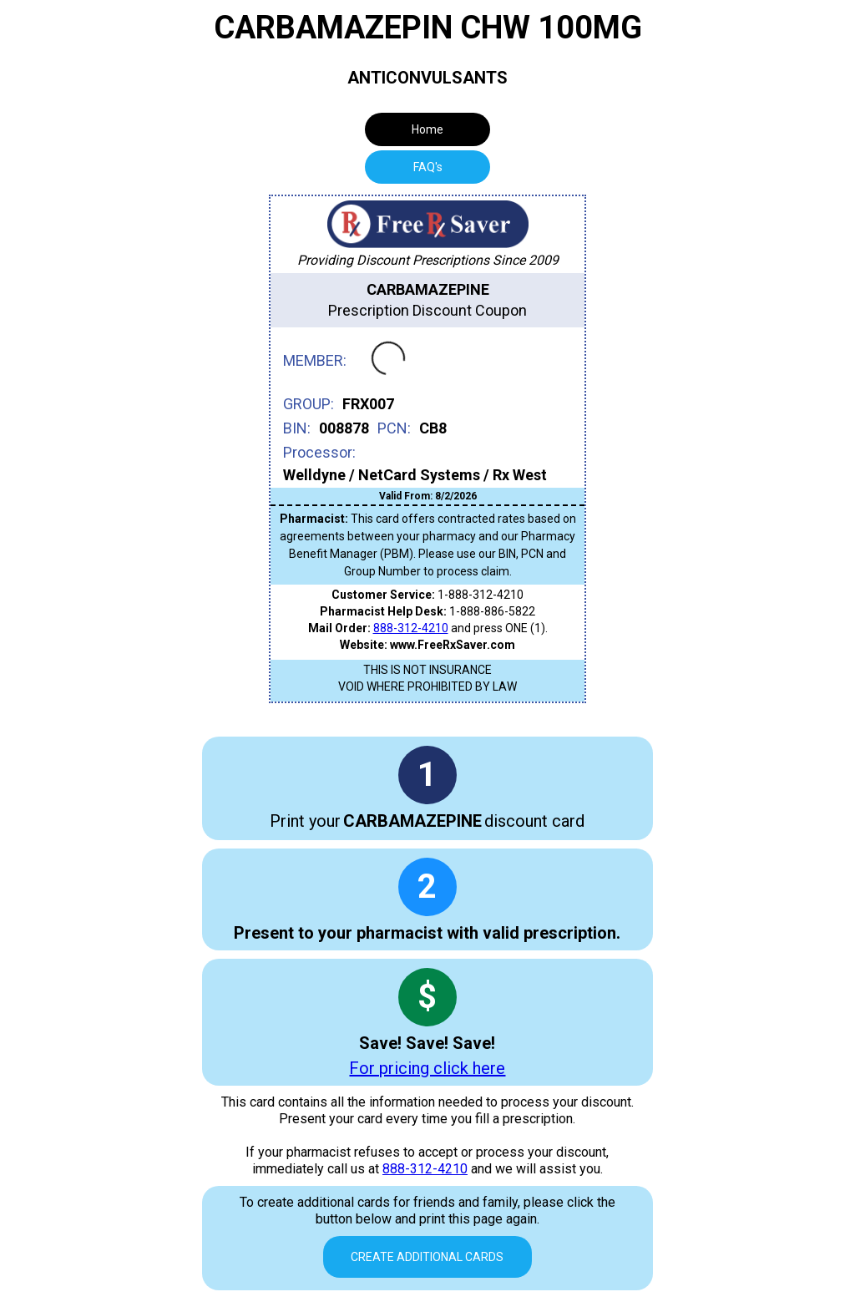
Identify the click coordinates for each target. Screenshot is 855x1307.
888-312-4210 (410, 628)
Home (427, 129)
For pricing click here (427, 1068)
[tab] (427, 167)
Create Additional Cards (427, 1257)
